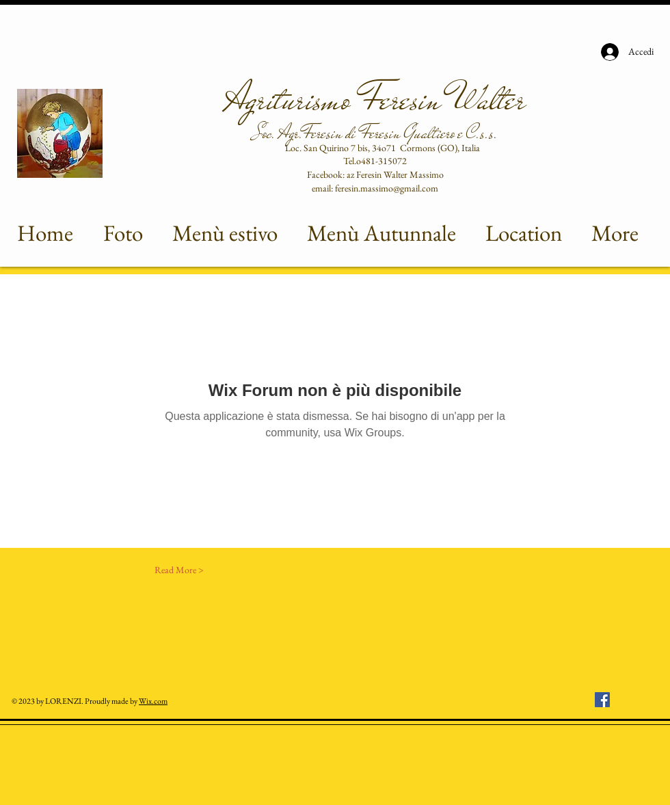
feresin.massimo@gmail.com (386, 188)
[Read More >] (179, 570)
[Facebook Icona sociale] (602, 699)
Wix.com (153, 701)
